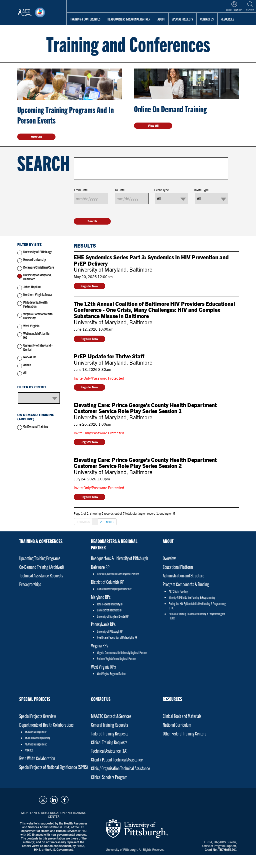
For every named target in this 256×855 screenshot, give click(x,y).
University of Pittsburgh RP (109, 631)
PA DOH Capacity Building (37, 738)
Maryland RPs (100, 597)
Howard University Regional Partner (114, 589)
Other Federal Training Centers (184, 733)
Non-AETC (29, 357)
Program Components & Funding (186, 584)
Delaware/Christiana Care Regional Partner (118, 574)
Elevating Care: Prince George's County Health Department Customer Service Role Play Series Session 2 (145, 463)
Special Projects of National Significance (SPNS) (53, 767)
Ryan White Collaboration (37, 758)
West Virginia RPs (103, 666)
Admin (27, 365)
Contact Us (100, 699)
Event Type (161, 190)
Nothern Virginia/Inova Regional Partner (116, 658)
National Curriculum (177, 724)
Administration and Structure (183, 575)
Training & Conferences (85, 19)
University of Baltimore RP (109, 610)
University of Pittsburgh (37, 252)
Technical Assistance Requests (41, 575)
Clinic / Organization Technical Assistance (120, 768)
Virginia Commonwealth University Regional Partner (122, 652)
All (24, 372)
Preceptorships (30, 584)
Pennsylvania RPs (103, 624)
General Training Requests (109, 724)
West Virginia (31, 326)
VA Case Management (35, 744)
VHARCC (29, 750)
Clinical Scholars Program (109, 777)
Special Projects (182, 19)
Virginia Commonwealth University (37, 316)
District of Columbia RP (107, 582)
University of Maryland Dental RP (112, 616)
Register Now (89, 286)
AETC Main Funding (178, 591)
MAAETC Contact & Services (111, 716)
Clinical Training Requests (109, 742)
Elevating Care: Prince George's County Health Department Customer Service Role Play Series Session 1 (145, 408)
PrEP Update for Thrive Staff (109, 356)
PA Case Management (35, 732)
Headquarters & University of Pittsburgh (119, 558)
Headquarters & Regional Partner (129, 19)
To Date (119, 190)
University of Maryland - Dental (37, 347)
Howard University (34, 259)
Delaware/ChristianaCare (38, 267)
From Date (81, 190)
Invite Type (201, 190)
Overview (169, 558)
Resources (172, 699)
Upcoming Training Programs (39, 558)
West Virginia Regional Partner (111, 673)
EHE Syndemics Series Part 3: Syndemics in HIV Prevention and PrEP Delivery (151, 260)
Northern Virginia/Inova (37, 294)
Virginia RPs (99, 645)
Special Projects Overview (37, 716)
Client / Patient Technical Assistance (117, 759)
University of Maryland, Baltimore (37, 277)
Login (229, 10)
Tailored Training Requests (109, 733)
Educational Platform (178, 567)
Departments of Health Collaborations (46, 724)
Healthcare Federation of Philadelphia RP (117, 637)
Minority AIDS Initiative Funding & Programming (192, 597)
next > (110, 521)
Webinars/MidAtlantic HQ (36, 335)
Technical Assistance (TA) (109, 750)
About (161, 19)
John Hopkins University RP (110, 604)
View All (36, 137)
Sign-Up (238, 10)
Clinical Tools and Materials (182, 716)
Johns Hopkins (32, 287)
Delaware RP (100, 567)
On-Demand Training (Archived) (41, 567)
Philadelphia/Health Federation (35, 304)
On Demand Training (35, 426)
